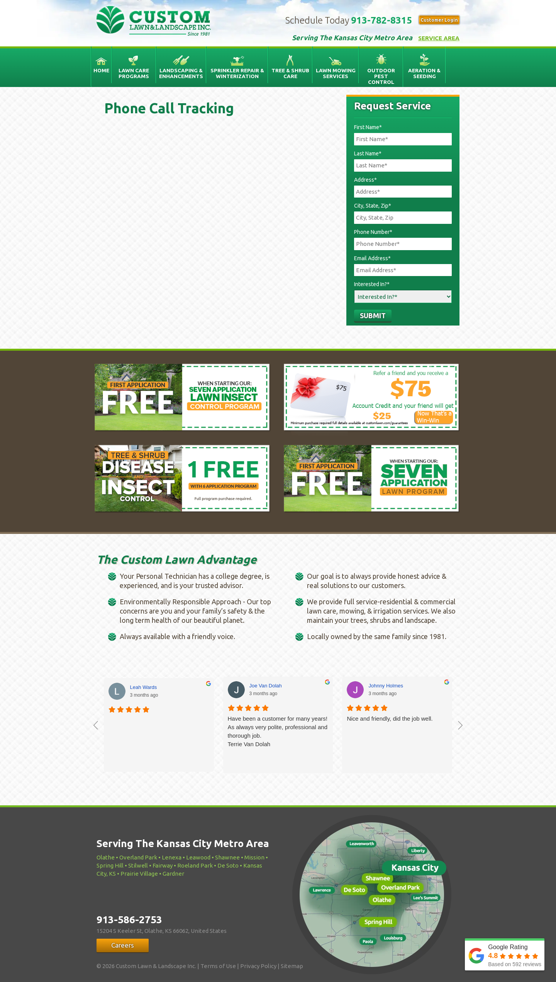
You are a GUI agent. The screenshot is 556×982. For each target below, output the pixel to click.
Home (101, 70)
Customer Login (439, 19)
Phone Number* (373, 232)
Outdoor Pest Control (381, 76)
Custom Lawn (159, 21)
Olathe (106, 857)
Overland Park (138, 857)
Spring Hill (110, 865)
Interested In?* (372, 284)
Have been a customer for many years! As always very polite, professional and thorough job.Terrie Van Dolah (277, 731)
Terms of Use (218, 966)
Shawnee (227, 857)
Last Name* (367, 153)
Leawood (198, 857)
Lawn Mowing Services (336, 73)
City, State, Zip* (372, 206)
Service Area (438, 38)
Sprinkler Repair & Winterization (237, 73)
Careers (122, 945)
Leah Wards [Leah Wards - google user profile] (143, 687)
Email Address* (372, 258)
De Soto (228, 865)
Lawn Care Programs (134, 73)
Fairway (163, 865)
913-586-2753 (129, 919)
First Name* (368, 127)
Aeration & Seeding (424, 73)
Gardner (173, 873)
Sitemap (292, 966)
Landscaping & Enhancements (181, 73)
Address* (365, 180)
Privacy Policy (258, 966)
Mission (254, 857)
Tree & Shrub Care (290, 73)
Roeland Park (195, 865)
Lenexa (171, 857)
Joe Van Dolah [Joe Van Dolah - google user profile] (265, 686)
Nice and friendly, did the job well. (389, 718)
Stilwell (138, 865)
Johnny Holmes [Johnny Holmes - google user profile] (385, 686)
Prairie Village (139, 873)
